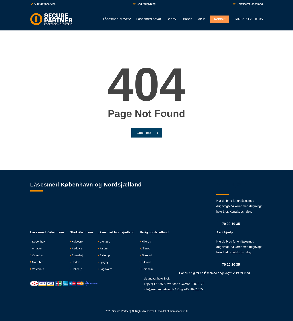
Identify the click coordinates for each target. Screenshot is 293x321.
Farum (104, 248)
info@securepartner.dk (159, 289)
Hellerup (77, 269)
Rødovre (77, 248)
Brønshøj (77, 255)
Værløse (105, 241)
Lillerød (146, 262)
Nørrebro (37, 262)
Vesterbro (38, 269)
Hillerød (146, 241)
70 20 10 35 (231, 224)
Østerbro (37, 255)
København (39, 241)
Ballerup (105, 255)
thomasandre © (179, 311)
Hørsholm (147, 269)
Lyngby (104, 262)
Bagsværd (106, 269)
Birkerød (146, 255)
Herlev (76, 262)
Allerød (145, 248)
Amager (37, 248)
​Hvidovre (77, 241)
